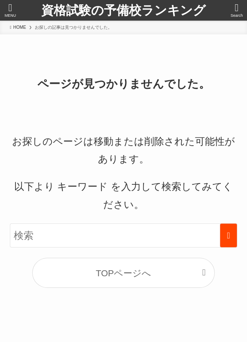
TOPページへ (123, 273)
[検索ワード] (123, 235)
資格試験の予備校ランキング (123, 10)
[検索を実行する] (228, 235)
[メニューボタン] (10, 10)
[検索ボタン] (236, 10)
